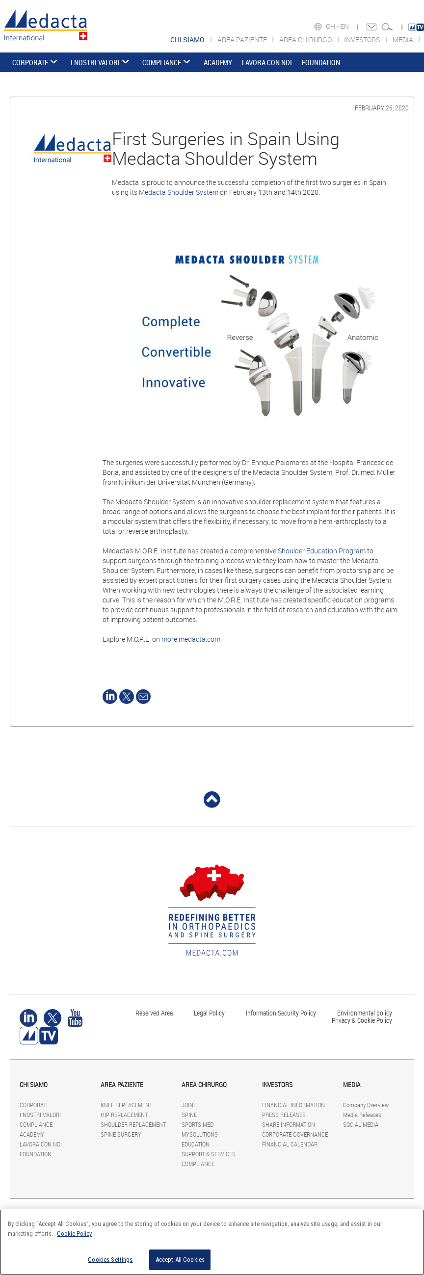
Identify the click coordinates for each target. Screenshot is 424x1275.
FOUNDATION (321, 62)
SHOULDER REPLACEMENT (133, 1124)
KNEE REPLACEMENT (126, 1104)
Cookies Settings (110, 1259)
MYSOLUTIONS (200, 1134)
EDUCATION (196, 1144)
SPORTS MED (197, 1124)
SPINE (189, 1114)
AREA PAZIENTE (242, 39)
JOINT (189, 1104)
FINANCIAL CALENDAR (290, 1144)
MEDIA (404, 39)
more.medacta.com (190, 639)
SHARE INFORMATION (288, 1124)
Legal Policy (209, 1012)
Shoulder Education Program (322, 550)
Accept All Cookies (180, 1259)
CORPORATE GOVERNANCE (295, 1134)
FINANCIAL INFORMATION (293, 1104)
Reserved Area (154, 1012)
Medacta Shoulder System (178, 192)
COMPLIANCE (161, 62)
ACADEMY (218, 62)
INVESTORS (362, 39)
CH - (333, 26)
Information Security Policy (281, 1012)
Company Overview (366, 1104)
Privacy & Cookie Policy (362, 1020)
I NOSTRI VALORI (95, 62)
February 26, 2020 (382, 107)
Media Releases (362, 1114)
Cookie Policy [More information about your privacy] (74, 1233)
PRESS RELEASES (284, 1114)
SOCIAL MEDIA (360, 1124)
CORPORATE (30, 62)
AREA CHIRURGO (306, 39)
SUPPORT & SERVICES (209, 1153)
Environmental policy (364, 1012)
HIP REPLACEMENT (124, 1114)
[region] (212, 1242)
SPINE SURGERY (121, 1134)
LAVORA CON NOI (267, 62)
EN (345, 26)
